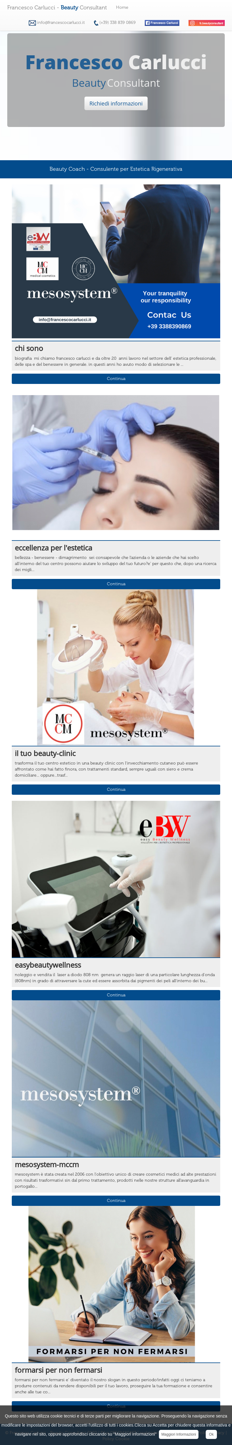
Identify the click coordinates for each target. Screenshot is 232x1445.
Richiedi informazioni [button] (116, 103)
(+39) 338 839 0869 (115, 23)
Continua (116, 378)
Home (122, 7)
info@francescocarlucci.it (57, 23)
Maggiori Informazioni (178, 1434)
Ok (211, 1434)
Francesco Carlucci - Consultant (57, 7)
